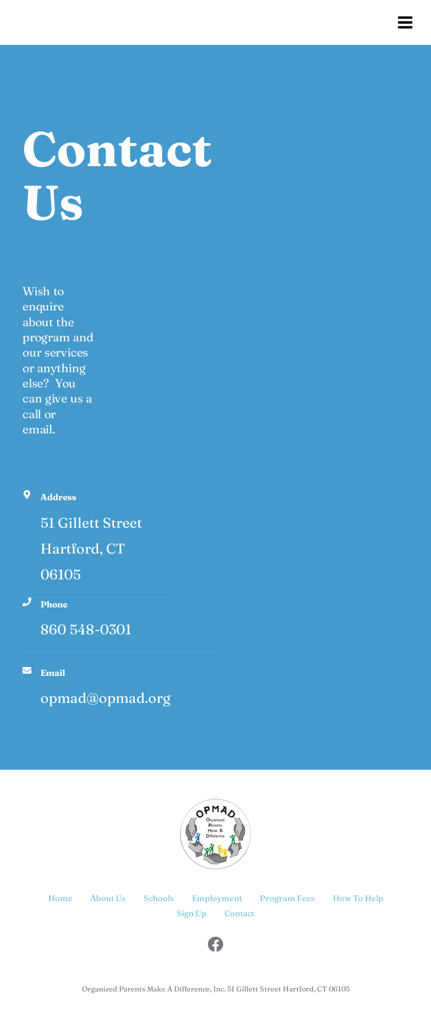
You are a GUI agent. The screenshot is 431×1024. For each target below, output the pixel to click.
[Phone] (26, 601)
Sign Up (192, 913)
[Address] (26, 494)
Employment (217, 898)
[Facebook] (215, 944)
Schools (159, 898)
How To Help (358, 898)
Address (58, 497)
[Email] (26, 670)
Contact (239, 913)
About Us (108, 898)
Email (52, 673)
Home (60, 898)
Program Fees (287, 898)
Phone (53, 604)
